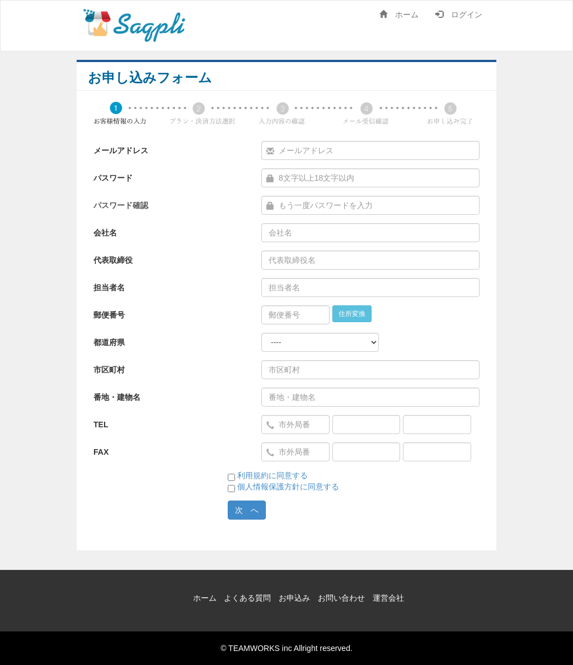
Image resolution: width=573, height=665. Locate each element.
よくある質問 (247, 597)
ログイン (458, 14)
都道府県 (109, 342)
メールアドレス (120, 150)
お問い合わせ (341, 597)
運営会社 (388, 597)
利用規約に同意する (272, 475)
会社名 (105, 232)
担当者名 (109, 287)
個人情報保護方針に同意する (288, 486)
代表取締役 (113, 260)
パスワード (113, 177)
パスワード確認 (120, 205)
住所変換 (352, 314)
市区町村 (109, 369)
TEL (100, 424)
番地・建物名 (116, 397)
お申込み (294, 597)
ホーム (399, 14)
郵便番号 (109, 314)
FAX (101, 451)
